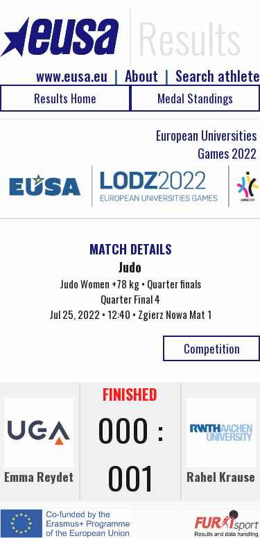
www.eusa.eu (71, 76)
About (141, 76)
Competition (212, 348)
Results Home (65, 98)
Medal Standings (195, 98)
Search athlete (217, 76)
